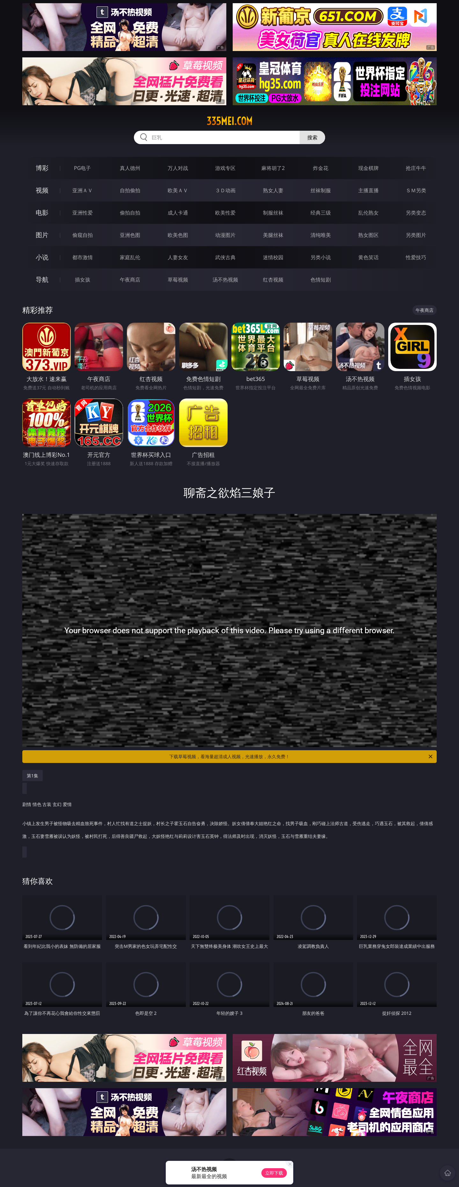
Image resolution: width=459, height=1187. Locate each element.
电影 (42, 212)
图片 (42, 235)
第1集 (32, 776)
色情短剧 (320, 279)
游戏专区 (225, 168)
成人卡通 (178, 212)
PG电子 (82, 168)
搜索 (312, 137)
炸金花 (320, 168)
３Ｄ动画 (225, 190)
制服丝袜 (273, 212)
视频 (42, 190)
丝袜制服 (320, 190)
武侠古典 (225, 257)
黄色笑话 (368, 257)
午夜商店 (130, 279)
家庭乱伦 (130, 257)
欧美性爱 (225, 212)
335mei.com (229, 121)
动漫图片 (225, 234)
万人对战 (178, 168)
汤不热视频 (225, 279)
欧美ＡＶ (178, 190)
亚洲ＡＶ (82, 190)
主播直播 (368, 190)
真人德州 (130, 168)
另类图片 (416, 234)
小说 (42, 257)
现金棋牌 (368, 168)
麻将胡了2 (273, 168)
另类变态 (416, 212)
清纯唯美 (320, 234)
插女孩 (82, 279)
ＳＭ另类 (416, 190)
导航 (42, 279)
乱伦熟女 (368, 212)
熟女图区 (368, 234)
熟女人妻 (273, 190)
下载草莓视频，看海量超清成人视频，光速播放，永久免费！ (301, 756)
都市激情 (82, 257)
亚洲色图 (130, 234)
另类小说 (320, 257)
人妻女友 (178, 257)
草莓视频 (178, 279)
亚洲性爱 (82, 212)
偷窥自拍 (82, 234)
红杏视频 (273, 279)
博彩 (42, 168)
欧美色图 (178, 234)
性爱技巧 (416, 257)
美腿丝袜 (273, 234)
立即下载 (274, 1173)
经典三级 (320, 212)
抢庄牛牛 (416, 168)
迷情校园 (273, 257)
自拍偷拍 (130, 190)
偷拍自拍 (130, 212)
